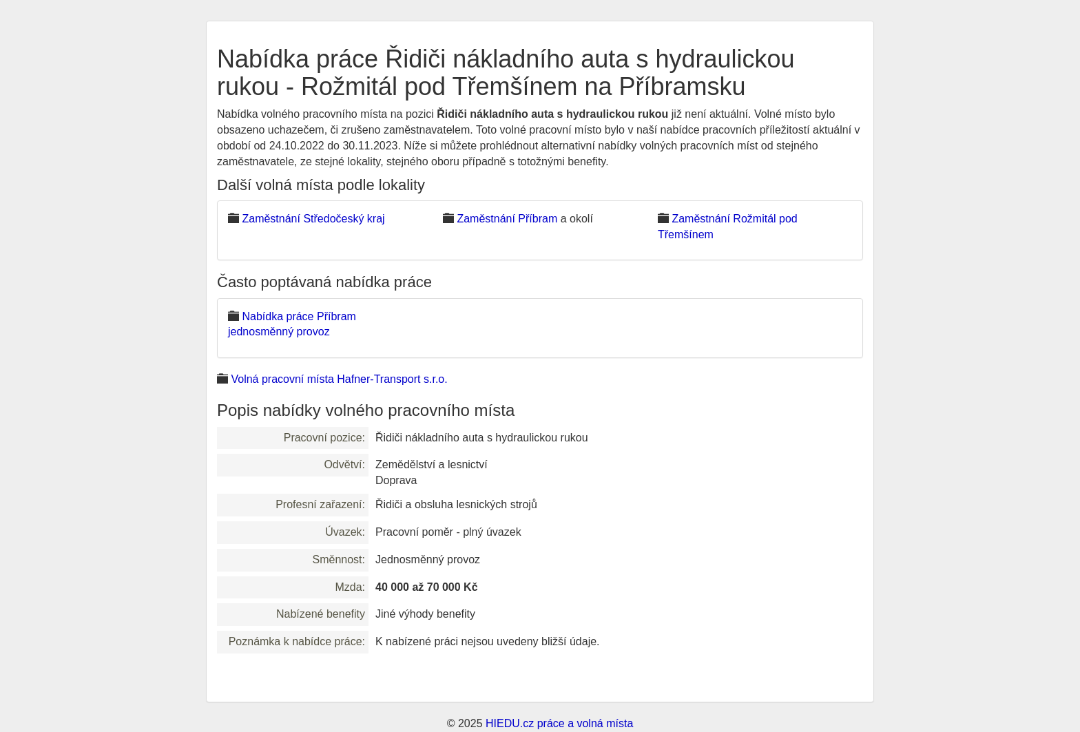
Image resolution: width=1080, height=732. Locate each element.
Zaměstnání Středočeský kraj (313, 218)
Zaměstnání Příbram (507, 218)
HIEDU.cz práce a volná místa (559, 723)
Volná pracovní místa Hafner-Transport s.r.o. (339, 379)
